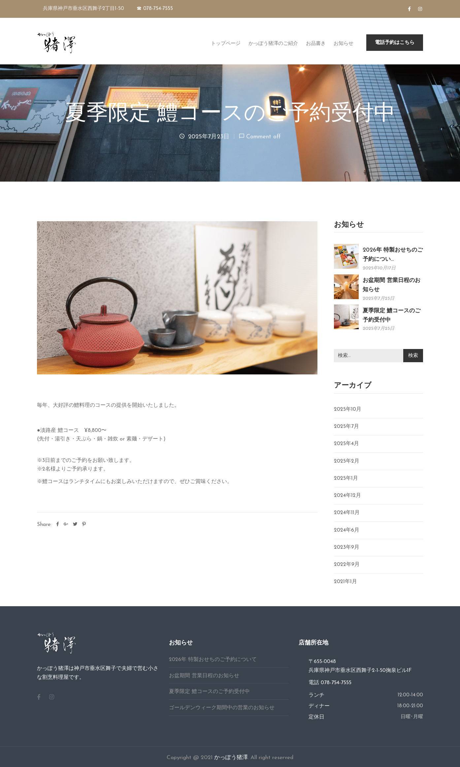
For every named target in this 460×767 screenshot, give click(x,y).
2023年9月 (346, 547)
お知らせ (343, 43)
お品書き (316, 43)
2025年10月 (347, 409)
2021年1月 (345, 581)
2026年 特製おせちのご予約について (213, 659)
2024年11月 (347, 512)
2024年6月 (346, 530)
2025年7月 (346, 426)
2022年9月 (347, 564)
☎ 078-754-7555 (155, 8)
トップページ (226, 43)
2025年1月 (346, 478)
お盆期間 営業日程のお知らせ (204, 676)
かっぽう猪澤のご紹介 (273, 43)
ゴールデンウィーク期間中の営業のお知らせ (222, 708)
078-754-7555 (336, 682)
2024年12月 (347, 495)
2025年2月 (346, 461)
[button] (394, 42)
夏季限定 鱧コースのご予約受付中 (209, 691)
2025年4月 (346, 443)
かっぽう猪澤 (231, 757)
